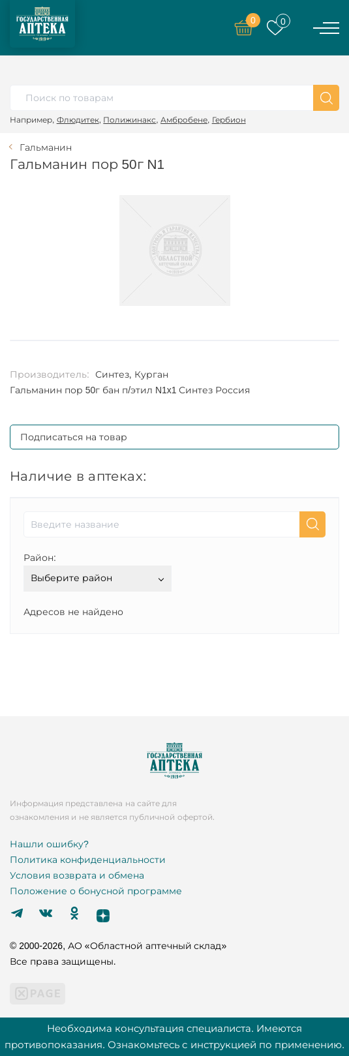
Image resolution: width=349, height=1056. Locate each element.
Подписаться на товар (73, 437)
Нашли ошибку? (49, 844)
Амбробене (183, 120)
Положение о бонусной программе (96, 891)
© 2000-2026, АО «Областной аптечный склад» (118, 946)
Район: (39, 558)
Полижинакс (129, 120)
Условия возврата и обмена (77, 875)
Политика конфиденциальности (88, 860)
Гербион (229, 120)
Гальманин (46, 147)
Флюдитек (78, 120)
